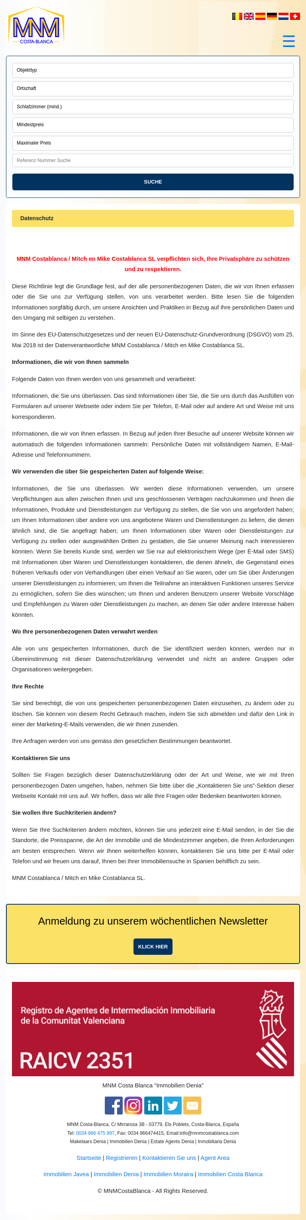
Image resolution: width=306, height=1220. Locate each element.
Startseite (88, 1158)
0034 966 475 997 (95, 1133)
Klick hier (153, 947)
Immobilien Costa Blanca (230, 1174)
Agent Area (215, 1158)
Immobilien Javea (66, 1174)
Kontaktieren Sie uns (169, 1158)
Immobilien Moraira (168, 1174)
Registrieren (121, 1158)
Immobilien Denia (116, 1174)
